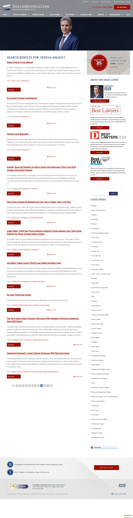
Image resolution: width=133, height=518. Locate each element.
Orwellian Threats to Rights (100, 387)
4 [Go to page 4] (29, 386)
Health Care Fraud (97, 324)
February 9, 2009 (16, 281)
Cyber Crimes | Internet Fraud (101, 274)
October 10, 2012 (16, 188)
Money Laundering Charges (100, 374)
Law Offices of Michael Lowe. (23, 494)
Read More (11, 89)
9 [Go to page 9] (44, 386)
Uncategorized (96, 428)
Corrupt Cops (40, 217)
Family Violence (97, 310)
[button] (128, 516)
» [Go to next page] (51, 386)
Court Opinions (96, 256)
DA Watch (95, 278)
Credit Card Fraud (97, 260)
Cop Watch (33, 217)
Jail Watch (34, 188)
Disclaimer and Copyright (100, 287)
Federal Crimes (38, 15)
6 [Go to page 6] (35, 386)
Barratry (94, 224)
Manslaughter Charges (99, 356)
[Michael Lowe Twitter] (120, 485)
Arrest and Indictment (37, 371)
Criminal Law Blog (119, 2)
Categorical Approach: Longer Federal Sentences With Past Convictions (38, 353)
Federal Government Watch (100, 315)
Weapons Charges (97, 433)
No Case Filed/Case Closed (19, 294)
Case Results (36, 305)
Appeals (101, 15)
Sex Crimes (70, 15)
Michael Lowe (24, 80)
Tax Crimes (95, 415)
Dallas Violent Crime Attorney (20, 62)
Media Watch (96, 365)
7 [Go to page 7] (38, 386)
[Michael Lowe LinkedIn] (124, 485)
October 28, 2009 (16, 249)
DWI (93, 297)
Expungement (115, 15)
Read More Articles (106, 468)
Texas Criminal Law (106, 2)
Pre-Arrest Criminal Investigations (22, 98)
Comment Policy (97, 242)
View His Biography (100, 101)
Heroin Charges (96, 328)
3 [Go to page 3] (26, 386)
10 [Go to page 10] (48, 386)
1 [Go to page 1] (20, 386)
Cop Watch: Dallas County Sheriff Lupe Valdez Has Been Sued (34, 263)
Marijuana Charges (97, 360)
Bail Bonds (95, 219)
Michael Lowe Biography (18, 134)
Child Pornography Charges (100, 233)
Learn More (114, 67)
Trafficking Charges (98, 424)
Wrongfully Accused (98, 437)
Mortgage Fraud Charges (99, 378)
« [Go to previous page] (17, 386)
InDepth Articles (37, 339)
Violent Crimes (86, 15)
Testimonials (94, 2)
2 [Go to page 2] (23, 386)
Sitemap (43, 494)
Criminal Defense (20, 15)
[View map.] (18, 486)
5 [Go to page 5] (32, 386)
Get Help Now (122, 7)
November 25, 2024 (17, 339)
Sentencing (45, 339)
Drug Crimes (55, 15)
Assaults (94, 215)
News (93, 383)
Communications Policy (62, 494)
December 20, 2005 (17, 305)
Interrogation (96, 337)
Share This (51, 87)
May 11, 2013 (15, 80)
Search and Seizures (98, 401)
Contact (128, 2)
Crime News (41, 281)
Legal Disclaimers (50, 494)
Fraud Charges (96, 319)
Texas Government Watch (100, 419)
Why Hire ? (86, 2)
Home (5, 15)
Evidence (94, 301)
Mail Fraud (95, 351)
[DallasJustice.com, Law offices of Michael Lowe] (26, 7)
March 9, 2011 (16, 217)
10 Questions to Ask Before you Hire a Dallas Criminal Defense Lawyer (39, 464)
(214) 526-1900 (104, 7)
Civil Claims (95, 238)
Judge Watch (35, 249)
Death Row (95, 283)
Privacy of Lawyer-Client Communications (105, 397)
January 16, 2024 (16, 371)
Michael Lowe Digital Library (101, 369)
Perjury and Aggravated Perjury (101, 392)
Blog (128, 15)
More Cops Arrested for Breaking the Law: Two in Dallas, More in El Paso (39, 202)
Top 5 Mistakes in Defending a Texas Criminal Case (32, 472)
